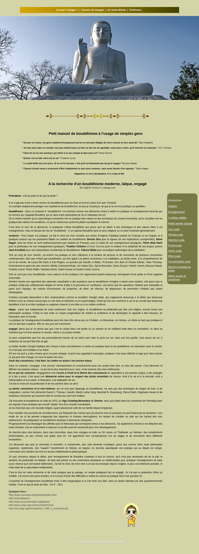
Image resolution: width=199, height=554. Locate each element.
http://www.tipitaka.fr (19, 498)
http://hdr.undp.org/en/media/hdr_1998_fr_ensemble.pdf (38, 508)
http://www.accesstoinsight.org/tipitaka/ (29, 501)
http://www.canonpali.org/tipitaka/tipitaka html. (33, 495)
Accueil (60, 10)
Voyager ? (72, 10)
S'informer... (136, 10)
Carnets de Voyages (92, 10)
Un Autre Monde (116, 10)
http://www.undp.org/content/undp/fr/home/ (31, 505)
